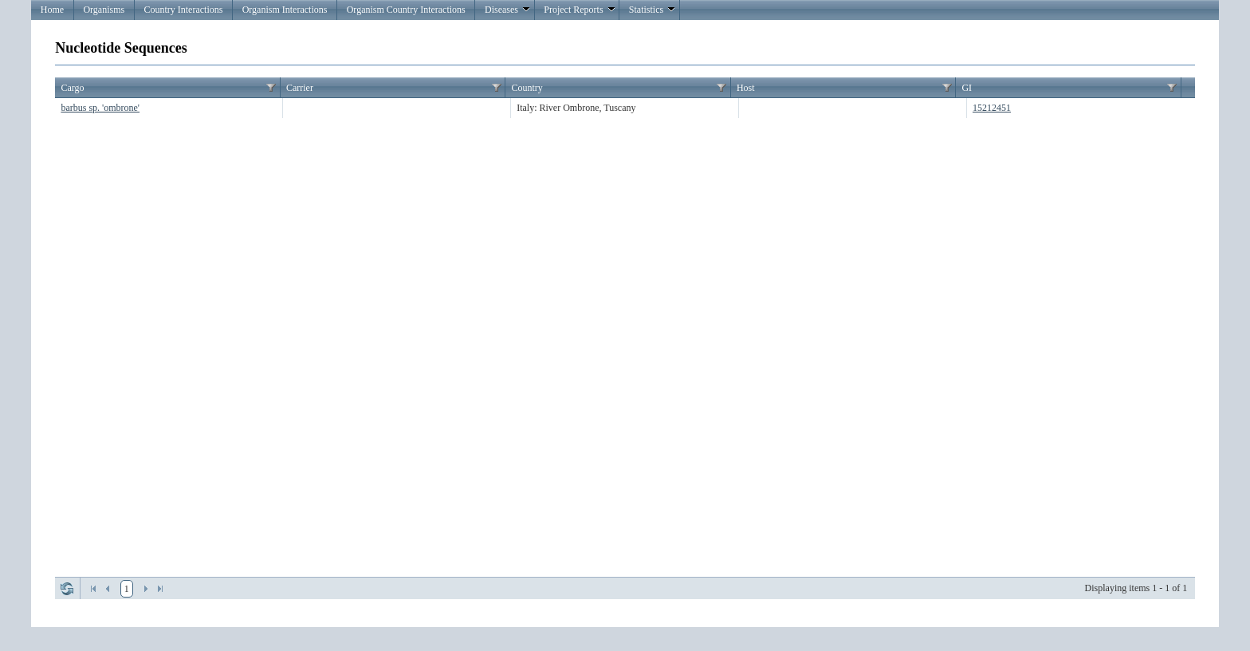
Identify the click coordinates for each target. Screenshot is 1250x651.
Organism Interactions (285, 9)
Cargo (72, 87)
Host (746, 87)
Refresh (67, 588)
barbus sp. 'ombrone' (100, 107)
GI (966, 87)
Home (52, 9)
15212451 (992, 107)
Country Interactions (182, 9)
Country (526, 87)
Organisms (103, 9)
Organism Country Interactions (406, 9)
